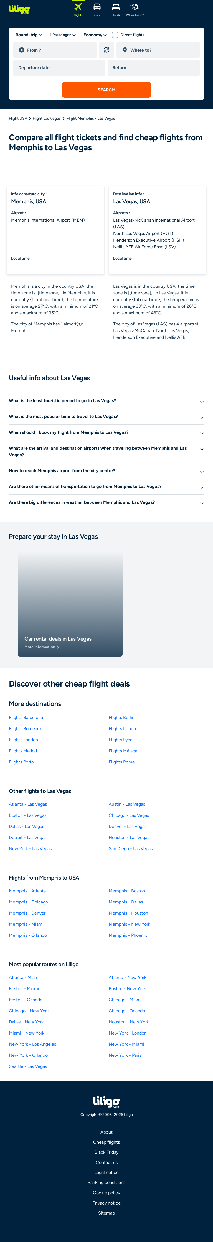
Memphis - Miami (26, 924)
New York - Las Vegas (30, 848)
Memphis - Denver (27, 913)
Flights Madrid (23, 750)
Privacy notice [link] (107, 1203)
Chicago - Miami (125, 999)
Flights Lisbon (122, 728)
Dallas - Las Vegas (26, 826)
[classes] (95, 35)
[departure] (59, 50)
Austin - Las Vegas (127, 804)
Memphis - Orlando (28, 935)
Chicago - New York (29, 1010)
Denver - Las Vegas (127, 826)
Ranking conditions (106, 1182)
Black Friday (106, 1152)
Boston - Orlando (25, 999)
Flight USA (18, 118)
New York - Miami (126, 1044)
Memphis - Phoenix (128, 935)
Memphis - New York (129, 924)
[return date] (155, 68)
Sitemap (106, 1213)
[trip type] (29, 35)
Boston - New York (127, 988)
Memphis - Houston (128, 913)
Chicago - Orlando (127, 1010)
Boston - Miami (24, 988)
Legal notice (106, 1172)
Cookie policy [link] (106, 1192)
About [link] (106, 1132)
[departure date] (60, 68)
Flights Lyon (121, 739)
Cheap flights (106, 1142)
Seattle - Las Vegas (28, 1066)
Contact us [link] (107, 1162)
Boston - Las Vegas (27, 815)
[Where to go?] (134, 9)
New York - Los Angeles (32, 1044)
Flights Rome (122, 762)
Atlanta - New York (127, 977)
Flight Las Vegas (47, 118)
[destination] (162, 50)
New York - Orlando (28, 1055)
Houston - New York (129, 1022)
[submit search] (106, 90)
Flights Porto (21, 762)
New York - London (128, 1033)
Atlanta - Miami (24, 977)
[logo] (19, 9)
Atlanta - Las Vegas (28, 804)
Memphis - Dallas (126, 902)
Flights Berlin (122, 717)
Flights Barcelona (26, 717)
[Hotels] (116, 9)
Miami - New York (26, 1033)
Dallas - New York (26, 1022)
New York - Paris (125, 1055)
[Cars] (97, 9)
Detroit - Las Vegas (27, 837)
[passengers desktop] (63, 35)
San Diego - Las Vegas (131, 848)
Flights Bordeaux (25, 728)
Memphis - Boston (127, 890)
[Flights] (78, 9)
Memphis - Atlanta (27, 890)
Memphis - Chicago (28, 902)
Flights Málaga (123, 750)
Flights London (23, 739)
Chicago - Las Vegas (129, 815)
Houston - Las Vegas (129, 837)
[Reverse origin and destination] (106, 50)
